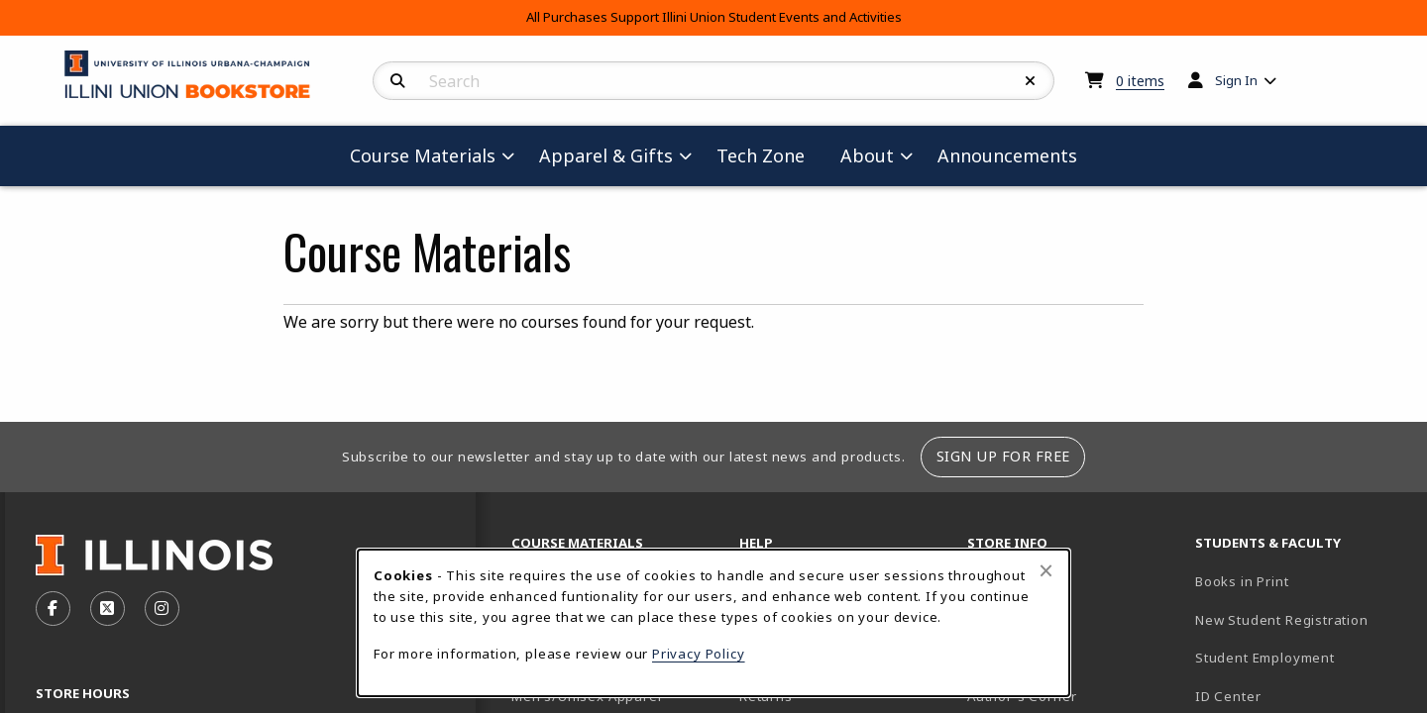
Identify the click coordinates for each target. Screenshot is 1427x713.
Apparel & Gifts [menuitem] (606, 155)
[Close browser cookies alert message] (1046, 570)
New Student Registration (1282, 620)
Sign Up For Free (1003, 456)
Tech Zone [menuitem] (768, 155)
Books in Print (1301, 580)
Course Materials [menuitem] (422, 155)
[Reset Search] (1030, 81)
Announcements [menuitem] (1007, 155)
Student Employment (1301, 657)
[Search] (398, 81)
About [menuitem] (867, 155)
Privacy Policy (698, 653)
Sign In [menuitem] (1236, 80)
